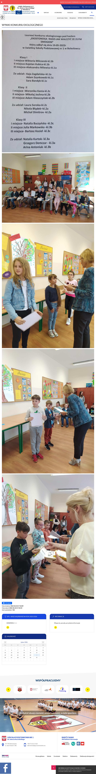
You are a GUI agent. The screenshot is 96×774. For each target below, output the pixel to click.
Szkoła (46, 12)
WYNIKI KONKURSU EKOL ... (85, 18)
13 (11, 652)
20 (11, 655)
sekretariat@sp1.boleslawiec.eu (69, 7)
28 (17, 657)
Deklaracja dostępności (87, 756)
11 (43, 650)
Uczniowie (58, 12)
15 (24, 652)
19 (5, 655)
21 (17, 655)
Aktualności (71, 18)
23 (30, 655)
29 (24, 657)
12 (5, 652)
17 (36, 652)
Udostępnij (7, 603)
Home (65, 18)
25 (43, 655)
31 (36, 657)
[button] (1, 2)
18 (43, 652)
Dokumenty (83, 12)
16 (30, 652)
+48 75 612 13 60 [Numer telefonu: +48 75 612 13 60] (32, 743)
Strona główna (38, 13)
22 (24, 655)
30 (30, 657)
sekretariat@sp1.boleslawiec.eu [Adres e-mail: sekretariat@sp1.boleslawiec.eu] (36, 745)
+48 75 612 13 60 (88, 7)
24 (36, 655)
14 (17, 652)
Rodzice (70, 12)
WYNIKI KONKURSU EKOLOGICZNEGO (22, 25)
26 (5, 657)
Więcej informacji (7, 627)
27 (11, 657)
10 (36, 650)
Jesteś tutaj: (60, 18)
